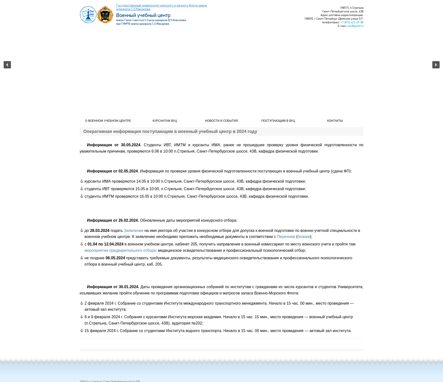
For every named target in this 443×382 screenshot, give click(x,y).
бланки (304, 237)
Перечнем (286, 237)
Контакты (335, 120)
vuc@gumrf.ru (355, 26)
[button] (7, 64)
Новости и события (221, 120)
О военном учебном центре (108, 120)
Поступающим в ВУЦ (278, 120)
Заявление (133, 230)
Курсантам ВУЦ (165, 120)
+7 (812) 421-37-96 (352, 22)
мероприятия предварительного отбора (120, 250)
